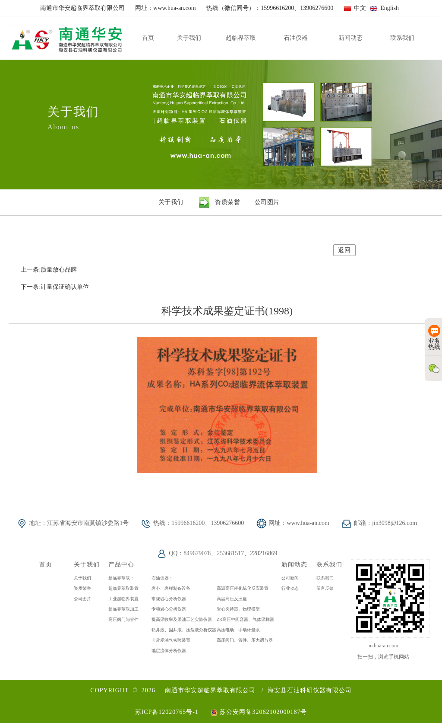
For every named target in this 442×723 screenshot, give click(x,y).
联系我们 (329, 564)
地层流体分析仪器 (169, 650)
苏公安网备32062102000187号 (258, 712)
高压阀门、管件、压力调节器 (245, 640)
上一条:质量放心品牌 (49, 269)
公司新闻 (290, 578)
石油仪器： (162, 578)
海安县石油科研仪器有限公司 (310, 690)
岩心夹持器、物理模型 (238, 609)
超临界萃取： (121, 578)
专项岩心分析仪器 (169, 609)
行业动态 (290, 588)
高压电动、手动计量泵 (238, 629)
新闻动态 (294, 564)
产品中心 (121, 564)
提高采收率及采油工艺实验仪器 (182, 619)
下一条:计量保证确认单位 (55, 287)
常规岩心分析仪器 (169, 598)
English (384, 8)
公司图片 (82, 598)
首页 (45, 564)
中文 (355, 8)
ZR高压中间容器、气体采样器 (245, 619)
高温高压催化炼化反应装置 (242, 588)
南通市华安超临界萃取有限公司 (210, 690)
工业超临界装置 (123, 598)
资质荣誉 (82, 588)
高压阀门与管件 (123, 619)
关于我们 (87, 564)
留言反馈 (325, 588)
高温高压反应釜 (232, 598)
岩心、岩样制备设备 (171, 588)
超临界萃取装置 (123, 588)
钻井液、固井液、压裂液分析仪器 (184, 629)
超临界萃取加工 (123, 609)
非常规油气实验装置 (171, 640)
